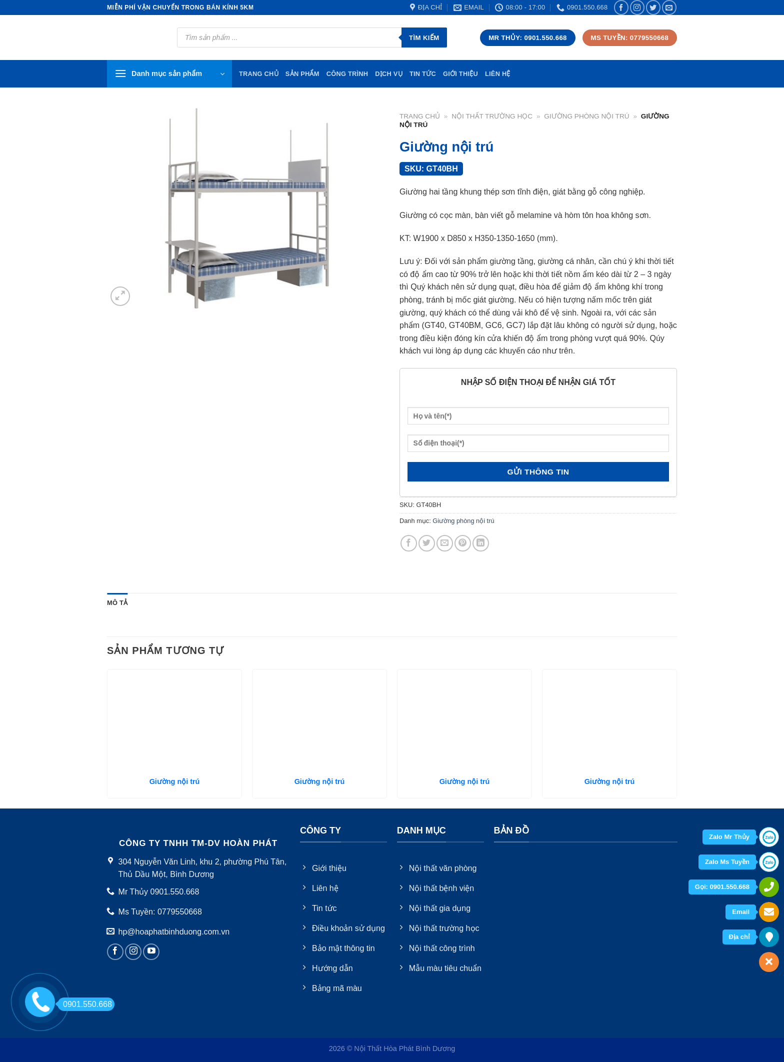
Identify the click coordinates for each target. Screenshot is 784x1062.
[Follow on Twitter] (653, 7)
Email (741, 912)
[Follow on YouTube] (151, 952)
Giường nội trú (175, 782)
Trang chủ (420, 116)
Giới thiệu (460, 74)
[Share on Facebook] (408, 543)
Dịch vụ (388, 74)
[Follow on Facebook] (621, 7)
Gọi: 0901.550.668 (722, 886)
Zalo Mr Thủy (729, 836)
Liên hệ (497, 74)
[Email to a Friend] (444, 543)
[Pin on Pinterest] (462, 543)
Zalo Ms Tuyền (727, 862)
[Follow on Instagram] (637, 7)
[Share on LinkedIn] (480, 543)
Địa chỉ (739, 936)
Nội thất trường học (492, 116)
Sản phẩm (303, 74)
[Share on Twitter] (426, 543)
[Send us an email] (669, 7)
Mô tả (117, 602)
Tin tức (423, 74)
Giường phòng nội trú (586, 116)
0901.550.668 (85, 1004)
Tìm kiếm (424, 38)
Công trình (347, 74)
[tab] (117, 603)
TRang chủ (258, 74)
